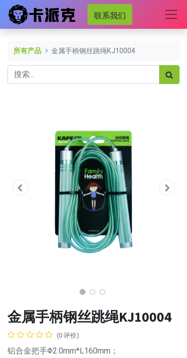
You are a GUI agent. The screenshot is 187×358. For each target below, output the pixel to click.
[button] (20, 187)
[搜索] (169, 74)
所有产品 (27, 51)
